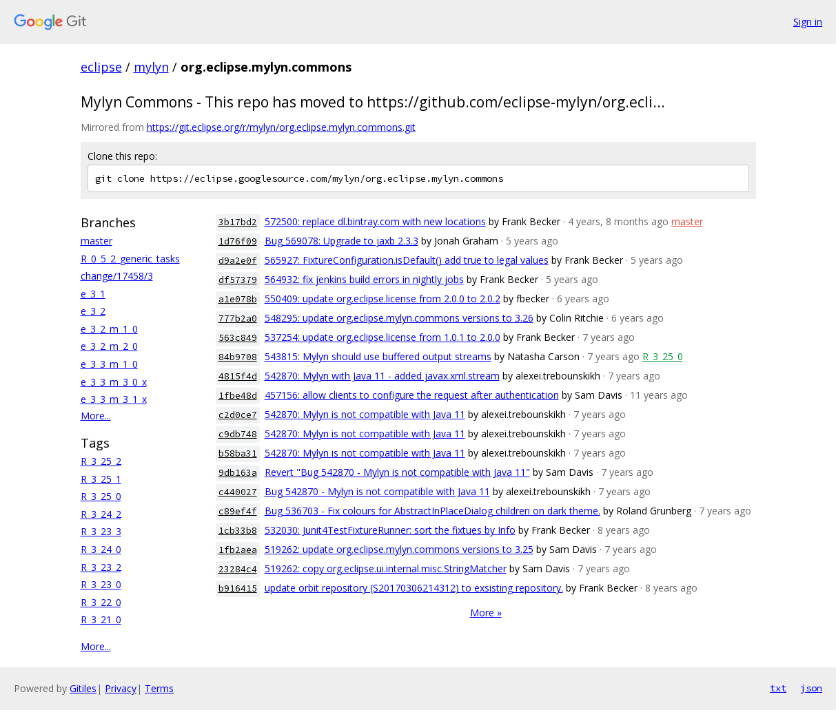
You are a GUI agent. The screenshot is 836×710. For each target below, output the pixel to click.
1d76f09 (237, 241)
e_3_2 (93, 310)
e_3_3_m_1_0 (109, 363)
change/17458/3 (117, 275)
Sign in (807, 21)
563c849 (237, 338)
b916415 (237, 588)
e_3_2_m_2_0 (109, 346)
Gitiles (83, 688)
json (811, 688)
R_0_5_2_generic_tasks (130, 258)
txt (778, 688)
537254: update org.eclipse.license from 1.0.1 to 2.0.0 (382, 337)
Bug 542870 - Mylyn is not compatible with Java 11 (377, 491)
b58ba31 (237, 453)
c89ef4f (237, 511)
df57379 (237, 280)
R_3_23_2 (101, 567)
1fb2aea (237, 550)
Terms (159, 688)
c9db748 (237, 434)
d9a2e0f (237, 261)
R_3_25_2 (101, 461)
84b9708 (237, 357)
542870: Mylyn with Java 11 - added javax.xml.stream (382, 375)
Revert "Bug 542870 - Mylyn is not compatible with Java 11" (397, 472)
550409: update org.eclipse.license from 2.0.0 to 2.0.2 (382, 298)
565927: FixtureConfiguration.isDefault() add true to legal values (407, 260)
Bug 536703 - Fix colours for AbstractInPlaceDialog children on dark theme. (432, 510)
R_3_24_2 (101, 514)
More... (96, 415)
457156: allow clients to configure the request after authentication (412, 394)
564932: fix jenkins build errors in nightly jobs (364, 279)
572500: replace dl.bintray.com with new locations (375, 221)
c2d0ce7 (237, 415)
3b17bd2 (237, 222)
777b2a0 (237, 318)
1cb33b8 (237, 530)
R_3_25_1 (101, 478)
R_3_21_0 (101, 619)
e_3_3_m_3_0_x (114, 381)
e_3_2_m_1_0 (109, 328)
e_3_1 (93, 293)
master (96, 240)
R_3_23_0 (101, 584)
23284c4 (237, 569)
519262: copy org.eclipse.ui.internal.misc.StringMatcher (386, 568)
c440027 (237, 492)
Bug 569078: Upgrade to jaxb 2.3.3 (341, 240)
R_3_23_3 (101, 531)
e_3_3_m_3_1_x (114, 399)
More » (486, 612)
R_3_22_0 (101, 602)
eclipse (101, 67)
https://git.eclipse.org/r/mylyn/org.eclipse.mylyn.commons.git (281, 127)
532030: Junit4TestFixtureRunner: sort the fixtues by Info (390, 529)
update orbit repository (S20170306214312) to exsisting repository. (414, 587)
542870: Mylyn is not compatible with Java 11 (365, 414)
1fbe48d (237, 395)
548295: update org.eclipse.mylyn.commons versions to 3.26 (399, 317)
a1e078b (237, 299)
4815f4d (237, 376)
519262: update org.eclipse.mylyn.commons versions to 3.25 (399, 549)
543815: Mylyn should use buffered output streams (378, 356)
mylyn (151, 67)
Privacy (120, 688)
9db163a (237, 473)
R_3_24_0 (101, 549)
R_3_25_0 (101, 496)
